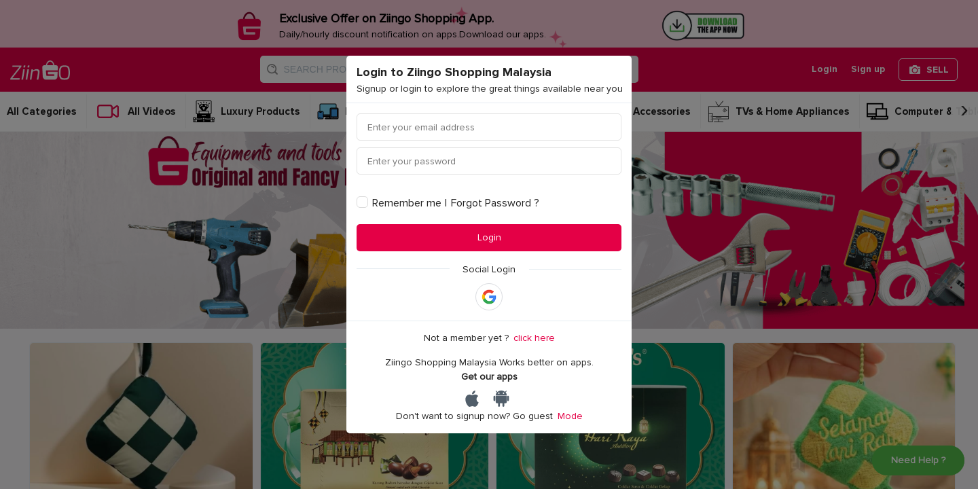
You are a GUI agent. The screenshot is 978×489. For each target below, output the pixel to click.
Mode (570, 416)
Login (489, 237)
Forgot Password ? (495, 203)
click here (534, 338)
